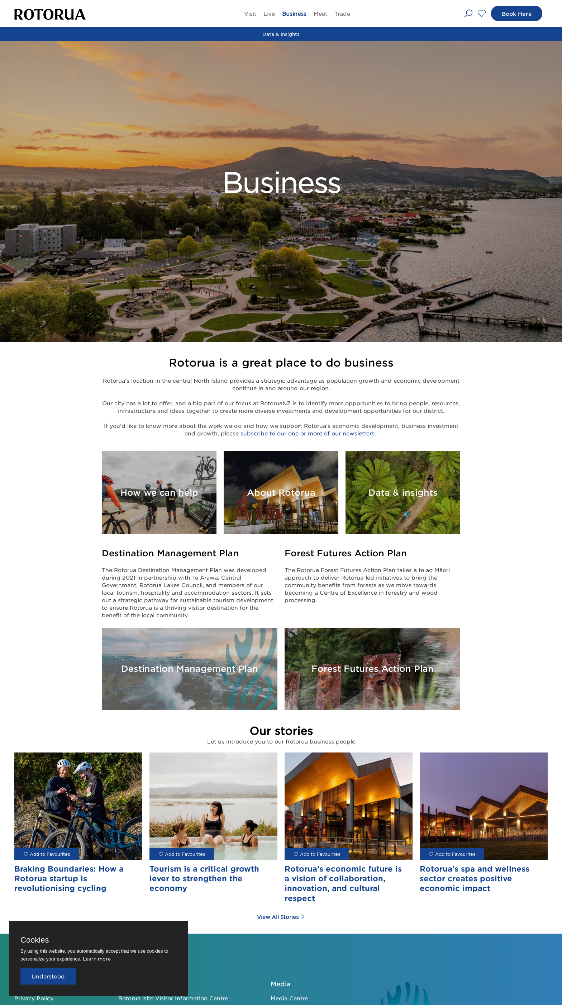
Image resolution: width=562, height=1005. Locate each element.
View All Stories (281, 916)
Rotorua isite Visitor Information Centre (173, 998)
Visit (250, 13)
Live (269, 13)
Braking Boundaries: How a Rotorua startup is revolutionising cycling (69, 878)
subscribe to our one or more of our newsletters (307, 433)
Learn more (97, 959)
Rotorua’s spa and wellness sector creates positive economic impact (474, 878)
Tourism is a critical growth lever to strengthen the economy (204, 878)
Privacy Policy (33, 998)
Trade (342, 13)
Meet (320, 13)
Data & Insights (281, 34)
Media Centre (289, 998)
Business (294, 13)
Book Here (516, 13)
